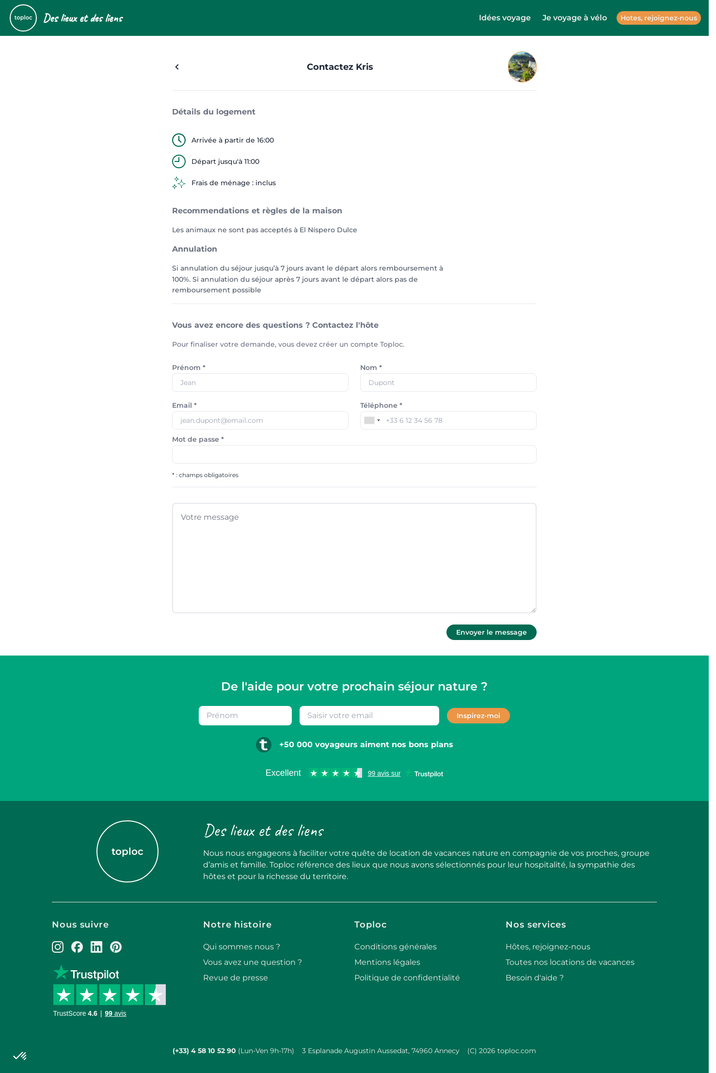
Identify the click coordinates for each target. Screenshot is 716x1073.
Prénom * (189, 367)
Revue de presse (235, 977)
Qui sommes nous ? (241, 946)
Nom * (371, 367)
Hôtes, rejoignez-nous (548, 946)
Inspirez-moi (478, 715)
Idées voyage (505, 17)
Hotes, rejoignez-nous (659, 18)
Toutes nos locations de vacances (570, 962)
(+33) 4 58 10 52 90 (204, 1050)
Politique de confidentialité (407, 977)
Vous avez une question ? (252, 962)
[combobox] (372, 420)
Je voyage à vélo (574, 17)
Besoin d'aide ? (535, 977)
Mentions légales (387, 962)
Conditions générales (395, 946)
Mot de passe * (198, 439)
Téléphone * (381, 405)
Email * (184, 405)
